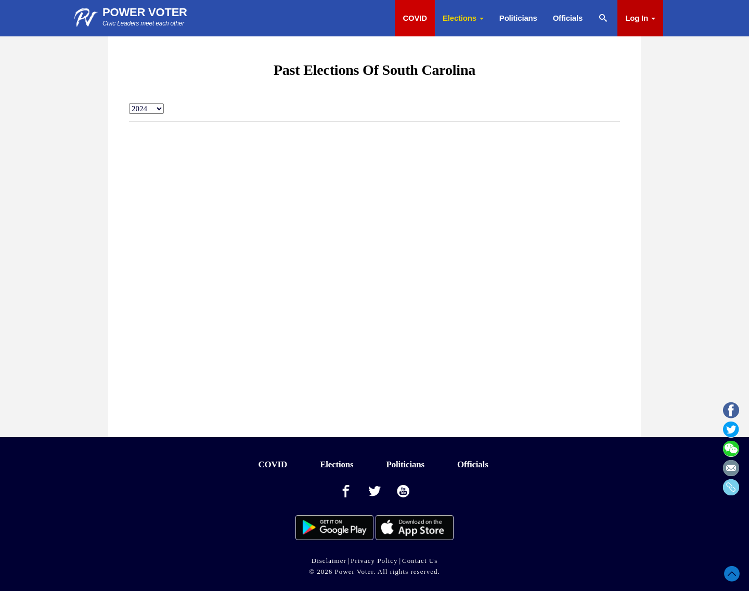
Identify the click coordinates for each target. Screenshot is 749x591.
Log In (640, 18)
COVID (415, 18)
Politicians (518, 18)
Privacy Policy (374, 560)
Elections (463, 18)
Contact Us (419, 560)
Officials (568, 18)
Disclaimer (329, 560)
